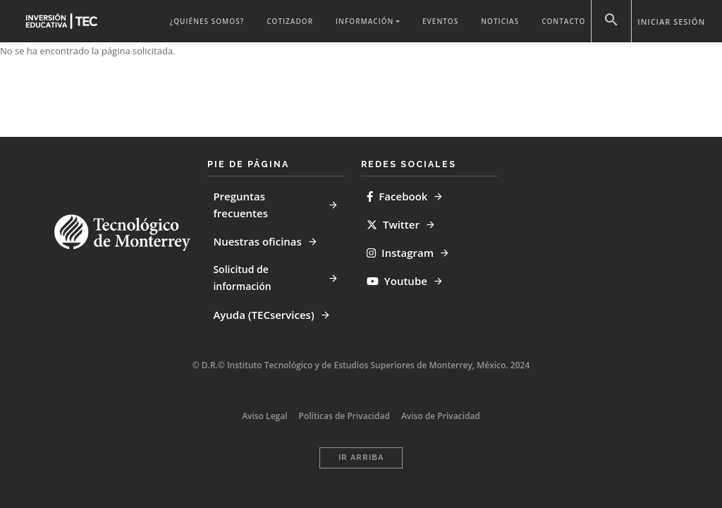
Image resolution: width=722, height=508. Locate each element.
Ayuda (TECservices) (263, 315)
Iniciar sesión (671, 21)
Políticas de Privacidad (344, 416)
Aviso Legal (264, 416)
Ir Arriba (361, 457)
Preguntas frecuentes (240, 204)
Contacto (563, 21)
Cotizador (290, 21)
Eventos (440, 21)
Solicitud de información (242, 277)
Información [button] (364, 21)
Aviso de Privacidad (440, 416)
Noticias (500, 21)
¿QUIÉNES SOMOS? (207, 21)
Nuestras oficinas (257, 241)
